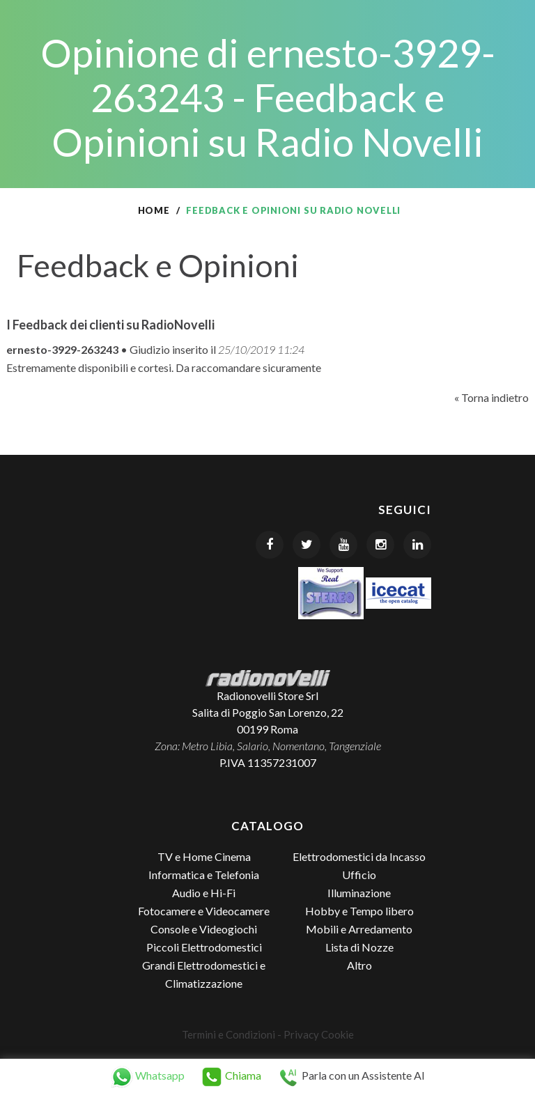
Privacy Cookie (319, 1034)
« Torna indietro (491, 397)
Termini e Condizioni (228, 1034)
